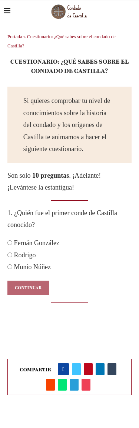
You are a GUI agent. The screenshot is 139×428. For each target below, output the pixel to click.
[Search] (131, 11)
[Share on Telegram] (74, 385)
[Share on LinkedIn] (100, 369)
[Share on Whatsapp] (62, 385)
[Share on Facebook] (63, 369)
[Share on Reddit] (50, 385)
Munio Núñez (29, 267)
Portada (14, 36)
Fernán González (33, 243)
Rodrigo (21, 255)
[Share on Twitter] (76, 369)
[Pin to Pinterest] (88, 369)
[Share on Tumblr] (111, 369)
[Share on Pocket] (86, 385)
